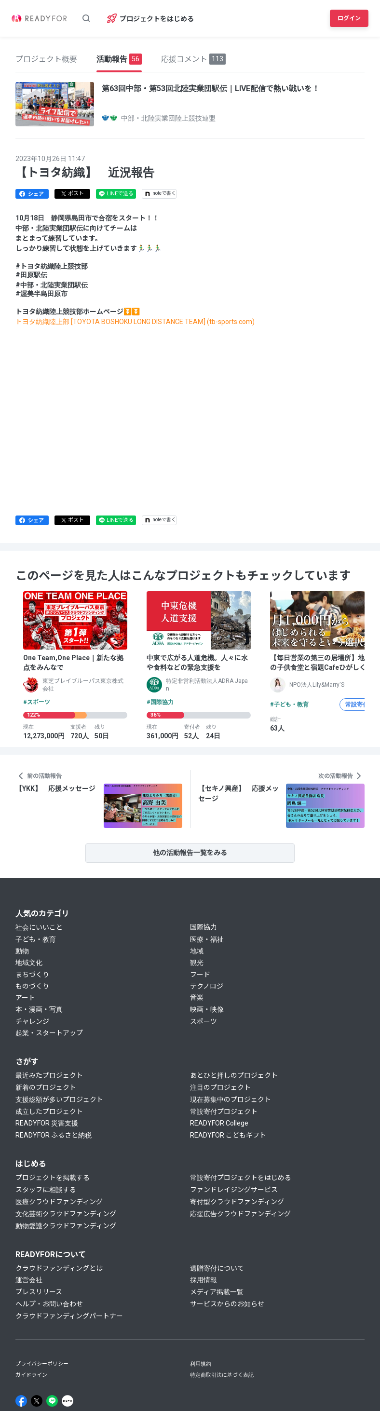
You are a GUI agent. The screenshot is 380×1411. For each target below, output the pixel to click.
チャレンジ (32, 1021)
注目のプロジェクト (220, 1087)
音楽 (197, 997)
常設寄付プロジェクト (224, 1111)
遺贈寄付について (217, 1268)
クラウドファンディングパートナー (69, 1316)
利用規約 (200, 1364)
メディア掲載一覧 (217, 1292)
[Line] (52, 1401)
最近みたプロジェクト (49, 1075)
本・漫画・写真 (39, 1009)
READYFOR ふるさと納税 (53, 1135)
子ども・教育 (35, 939)
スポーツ (203, 1021)
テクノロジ (206, 986)
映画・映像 (207, 1009)
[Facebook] (21, 1401)
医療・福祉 (207, 939)
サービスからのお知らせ (227, 1304)
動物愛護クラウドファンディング (65, 1226)
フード (200, 974)
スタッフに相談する (45, 1190)
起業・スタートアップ (49, 1033)
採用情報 (203, 1280)
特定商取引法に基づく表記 (222, 1375)
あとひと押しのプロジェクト (234, 1075)
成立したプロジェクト (49, 1111)
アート (25, 998)
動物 (22, 951)
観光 (197, 962)
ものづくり (32, 986)
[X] (36, 1401)
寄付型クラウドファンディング (237, 1202)
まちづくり (32, 974)
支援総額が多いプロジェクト (59, 1099)
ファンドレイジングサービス (234, 1190)
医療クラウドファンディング (59, 1202)
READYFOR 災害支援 (46, 1123)
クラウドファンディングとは (59, 1268)
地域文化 (28, 962)
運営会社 (28, 1280)
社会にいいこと (39, 927)
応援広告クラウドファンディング (240, 1214)
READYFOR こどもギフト (228, 1135)
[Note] (67, 1401)
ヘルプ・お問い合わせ (49, 1304)
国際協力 (203, 927)
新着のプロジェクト (45, 1087)
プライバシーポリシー (41, 1364)
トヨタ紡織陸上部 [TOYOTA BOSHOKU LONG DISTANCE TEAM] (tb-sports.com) (135, 322)
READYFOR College (219, 1123)
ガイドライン (31, 1375)
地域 (197, 951)
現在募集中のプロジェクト (230, 1099)
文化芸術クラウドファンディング (65, 1214)
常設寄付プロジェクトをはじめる (240, 1177)
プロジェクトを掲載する (52, 1177)
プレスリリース (38, 1292)
